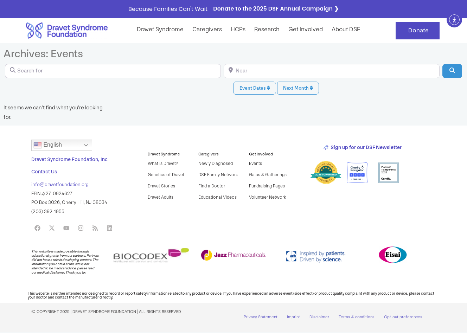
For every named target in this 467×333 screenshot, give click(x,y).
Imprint (293, 317)
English (47, 145)
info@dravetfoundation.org (60, 184)
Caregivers (207, 29)
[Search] (452, 71)
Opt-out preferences (404, 317)
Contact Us (44, 171)
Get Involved (305, 29)
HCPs (238, 29)
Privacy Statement (260, 317)
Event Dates (254, 88)
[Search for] (113, 71)
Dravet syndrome (160, 29)
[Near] (332, 71)
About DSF (346, 29)
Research (267, 29)
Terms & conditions (358, 317)
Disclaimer (320, 317)
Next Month (298, 88)
